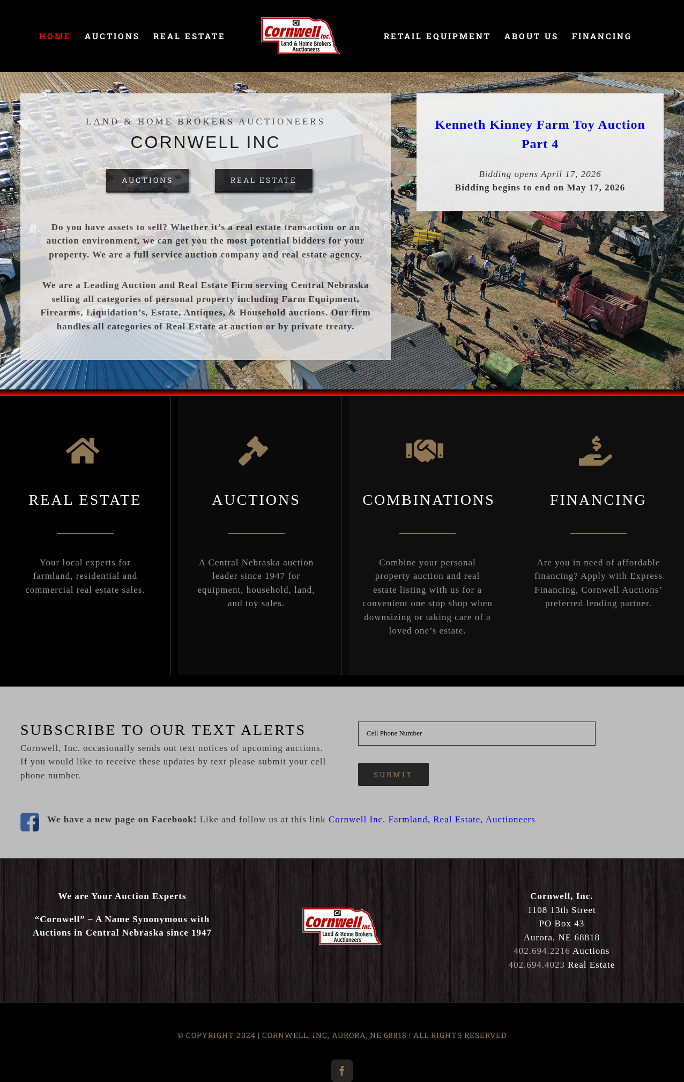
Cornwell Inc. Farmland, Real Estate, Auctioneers (432, 819)
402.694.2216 (542, 951)
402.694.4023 (537, 965)
